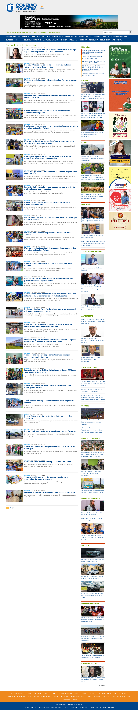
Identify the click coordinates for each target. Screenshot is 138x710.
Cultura (89, 37)
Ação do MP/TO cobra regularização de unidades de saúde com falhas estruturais (93, 52)
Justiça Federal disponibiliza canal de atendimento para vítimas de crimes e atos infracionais (93, 243)
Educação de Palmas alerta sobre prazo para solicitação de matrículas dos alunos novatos (49, 188)
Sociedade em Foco (89, 664)
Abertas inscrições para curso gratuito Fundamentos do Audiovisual (91, 473)
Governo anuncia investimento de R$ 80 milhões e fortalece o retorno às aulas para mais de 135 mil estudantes (51, 295)
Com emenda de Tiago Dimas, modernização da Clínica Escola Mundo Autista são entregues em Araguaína (92, 288)
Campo (47, 37)
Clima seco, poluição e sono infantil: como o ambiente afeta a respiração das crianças (93, 321)
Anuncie (28, 32)
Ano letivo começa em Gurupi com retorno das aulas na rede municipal (50, 447)
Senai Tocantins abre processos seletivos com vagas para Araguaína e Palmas (92, 537)
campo (76, 693)
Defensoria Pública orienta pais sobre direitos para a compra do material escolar (50, 218)
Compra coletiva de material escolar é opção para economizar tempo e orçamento (46, 478)
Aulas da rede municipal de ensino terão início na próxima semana (49, 401)
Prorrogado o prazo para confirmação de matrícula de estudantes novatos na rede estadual (47, 157)
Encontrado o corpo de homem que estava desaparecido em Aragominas (92, 134)
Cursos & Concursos (14, 40)
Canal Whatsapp (54, 32)
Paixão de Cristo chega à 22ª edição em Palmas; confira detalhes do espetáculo (92, 639)
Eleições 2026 (100, 693)
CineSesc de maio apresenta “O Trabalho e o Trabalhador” (91, 391)
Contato (36, 32)
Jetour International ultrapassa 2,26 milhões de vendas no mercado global (92, 595)
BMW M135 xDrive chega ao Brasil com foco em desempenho (92, 577)
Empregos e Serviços (119, 37)
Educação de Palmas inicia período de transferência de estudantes (47, 234)
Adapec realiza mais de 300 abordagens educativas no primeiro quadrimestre (92, 158)
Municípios (43, 32)
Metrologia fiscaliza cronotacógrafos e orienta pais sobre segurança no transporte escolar (49, 142)
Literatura (73, 40)
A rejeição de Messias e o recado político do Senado (92, 236)
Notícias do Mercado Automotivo (61, 693)
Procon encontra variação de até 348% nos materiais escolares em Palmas (47, 203)
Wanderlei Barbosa (77, 696)
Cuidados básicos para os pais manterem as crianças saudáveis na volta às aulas (47, 356)
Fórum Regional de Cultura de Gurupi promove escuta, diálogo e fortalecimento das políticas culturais (93, 397)
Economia (25, 37)
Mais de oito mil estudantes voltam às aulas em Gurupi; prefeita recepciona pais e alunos (48, 279)
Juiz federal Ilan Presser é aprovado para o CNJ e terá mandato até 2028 (92, 220)
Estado (9, 37)
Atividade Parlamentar (91, 252)
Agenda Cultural (89, 367)
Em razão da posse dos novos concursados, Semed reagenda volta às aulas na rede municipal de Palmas (50, 340)
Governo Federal (33, 696)
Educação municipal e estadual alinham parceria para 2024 (49, 492)
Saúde (33, 37)
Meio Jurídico (64, 37)
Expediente (21, 32)
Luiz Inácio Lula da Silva (61, 696)
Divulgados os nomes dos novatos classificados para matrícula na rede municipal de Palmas (51, 127)
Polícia (84, 80)
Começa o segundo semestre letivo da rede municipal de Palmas (49, 264)
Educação (28, 40)
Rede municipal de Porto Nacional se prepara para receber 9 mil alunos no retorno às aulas (50, 310)
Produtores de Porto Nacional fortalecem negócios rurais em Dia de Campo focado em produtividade (93, 177)
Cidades (106, 37)
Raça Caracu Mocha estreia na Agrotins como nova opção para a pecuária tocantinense (92, 196)
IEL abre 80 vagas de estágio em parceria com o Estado (91, 513)
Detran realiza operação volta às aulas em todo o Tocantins (50, 431)
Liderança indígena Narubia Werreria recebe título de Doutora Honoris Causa (93, 680)
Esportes (98, 37)
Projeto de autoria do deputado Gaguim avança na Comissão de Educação (91, 268)
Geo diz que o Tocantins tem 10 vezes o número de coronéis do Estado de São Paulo (91, 308)
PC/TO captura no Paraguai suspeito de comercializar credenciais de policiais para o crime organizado (93, 115)
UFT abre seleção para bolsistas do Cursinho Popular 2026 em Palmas (92, 491)
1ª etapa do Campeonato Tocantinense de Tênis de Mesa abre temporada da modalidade (91, 430)
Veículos (40, 37)
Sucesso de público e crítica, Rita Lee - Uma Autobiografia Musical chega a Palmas (93, 383)
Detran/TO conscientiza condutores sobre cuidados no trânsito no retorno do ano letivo (47, 66)
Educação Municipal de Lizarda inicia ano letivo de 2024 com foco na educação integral (50, 371)
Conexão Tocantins (30, 707)
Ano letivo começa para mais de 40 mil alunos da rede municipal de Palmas (47, 386)
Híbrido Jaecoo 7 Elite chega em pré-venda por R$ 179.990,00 (93, 62)
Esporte (85, 406)
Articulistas (117, 40)
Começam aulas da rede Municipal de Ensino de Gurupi (47, 461)
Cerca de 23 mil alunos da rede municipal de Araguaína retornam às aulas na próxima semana (48, 325)
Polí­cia (81, 37)
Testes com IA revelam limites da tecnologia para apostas (92, 57)
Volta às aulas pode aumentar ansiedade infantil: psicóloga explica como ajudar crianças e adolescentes (50, 50)
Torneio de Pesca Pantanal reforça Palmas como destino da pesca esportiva (92, 422)
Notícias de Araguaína (93, 696)
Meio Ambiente (105, 40)
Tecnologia (93, 40)
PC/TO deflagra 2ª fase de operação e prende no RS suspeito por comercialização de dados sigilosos (93, 96)
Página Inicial (11, 32)
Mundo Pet (83, 40)
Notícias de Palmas (87, 693)
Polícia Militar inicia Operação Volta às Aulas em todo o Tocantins (48, 417)
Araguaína (47, 40)
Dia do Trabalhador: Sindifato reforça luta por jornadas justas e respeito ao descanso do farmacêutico (92, 68)
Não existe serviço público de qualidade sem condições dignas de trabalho (93, 340)
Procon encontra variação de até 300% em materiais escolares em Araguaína (47, 111)
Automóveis (38, 693)
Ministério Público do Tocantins (117, 693)
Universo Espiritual (90, 603)
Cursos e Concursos (90, 438)
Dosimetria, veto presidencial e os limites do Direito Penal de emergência (92, 359)
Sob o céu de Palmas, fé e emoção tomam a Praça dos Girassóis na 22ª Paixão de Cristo (92, 620)
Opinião (55, 37)
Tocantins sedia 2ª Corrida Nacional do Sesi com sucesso (93, 74)
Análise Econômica (59, 40)
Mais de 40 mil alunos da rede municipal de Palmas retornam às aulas (50, 81)
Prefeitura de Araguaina (69, 699)
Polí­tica (16, 37)
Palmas (74, 37)
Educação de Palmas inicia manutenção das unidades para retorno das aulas (49, 96)
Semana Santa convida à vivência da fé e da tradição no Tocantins (92, 656)
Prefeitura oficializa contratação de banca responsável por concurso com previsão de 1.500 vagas (92, 454)
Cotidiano (37, 40)
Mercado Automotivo (17, 693)
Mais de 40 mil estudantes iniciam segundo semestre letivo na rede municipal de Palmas (50, 249)
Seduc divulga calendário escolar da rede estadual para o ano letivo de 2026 (50, 172)
